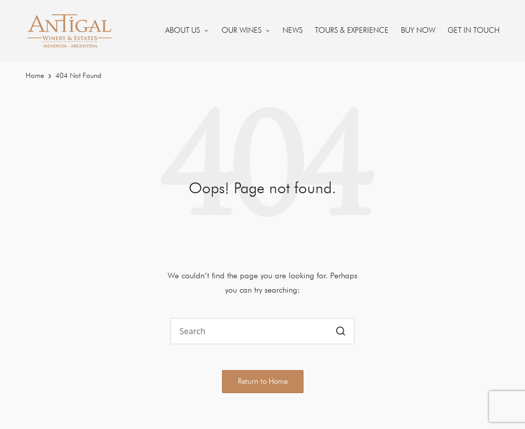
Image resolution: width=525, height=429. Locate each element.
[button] (340, 331)
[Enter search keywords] (262, 331)
